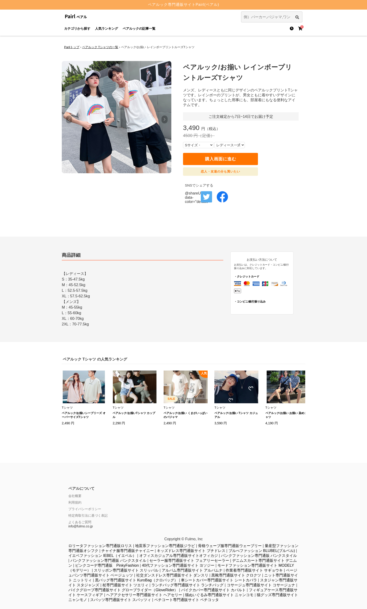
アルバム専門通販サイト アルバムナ (192, 570)
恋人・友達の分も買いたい (220, 171)
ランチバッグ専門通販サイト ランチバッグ (187, 585)
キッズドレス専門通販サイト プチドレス (191, 551)
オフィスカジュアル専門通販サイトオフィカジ (178, 556)
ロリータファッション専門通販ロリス (100, 546)
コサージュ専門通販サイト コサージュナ (261, 585)
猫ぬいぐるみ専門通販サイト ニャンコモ (219, 595)
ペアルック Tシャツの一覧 (100, 47)
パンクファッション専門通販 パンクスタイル (259, 556)
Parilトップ (71, 47)
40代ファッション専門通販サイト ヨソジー (178, 565)
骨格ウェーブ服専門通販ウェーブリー (230, 546)
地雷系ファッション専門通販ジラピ (165, 546)
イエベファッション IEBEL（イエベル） (102, 556)
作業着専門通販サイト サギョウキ (254, 570)
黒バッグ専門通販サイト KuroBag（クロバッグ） (136, 580)
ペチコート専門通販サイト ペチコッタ (186, 600)
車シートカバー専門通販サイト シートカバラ (219, 580)
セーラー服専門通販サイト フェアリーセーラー (189, 560)
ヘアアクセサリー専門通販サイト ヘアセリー (144, 595)
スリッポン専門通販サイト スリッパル (126, 570)
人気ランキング (106, 28)
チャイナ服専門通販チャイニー (127, 551)
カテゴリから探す (77, 28)
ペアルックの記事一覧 (139, 28)
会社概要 (74, 496)
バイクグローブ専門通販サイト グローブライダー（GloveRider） (123, 590)
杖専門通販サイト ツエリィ (125, 585)
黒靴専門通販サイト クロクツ (236, 575)
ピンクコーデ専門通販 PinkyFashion (107, 565)
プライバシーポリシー (84, 509)
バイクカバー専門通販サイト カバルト (213, 590)
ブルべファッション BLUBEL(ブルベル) (261, 551)
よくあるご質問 (79, 522)
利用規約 (74, 502)
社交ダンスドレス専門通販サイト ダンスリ (172, 575)
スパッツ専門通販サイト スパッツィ (120, 600)
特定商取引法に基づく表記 (88, 515)
